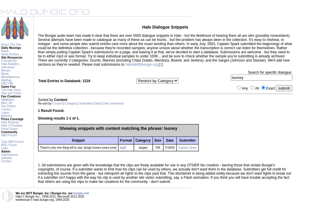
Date (97, 103)
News (5, 51)
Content (57, 103)
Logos (5, 112)
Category (71, 103)
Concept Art (8, 60)
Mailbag (6, 80)
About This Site (11, 44)
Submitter (85, 103)
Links (4, 148)
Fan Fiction (8, 106)
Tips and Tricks (11, 93)
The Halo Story (11, 90)
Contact (6, 161)
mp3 (123, 147)
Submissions (9, 154)
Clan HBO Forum (12, 141)
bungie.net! (81, 193)
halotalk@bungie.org (141, 64)
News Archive (10, 54)
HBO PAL (7, 83)
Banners (6, 115)
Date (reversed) (113, 103)
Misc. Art (6, 103)
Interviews (7, 67)
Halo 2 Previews (11, 125)
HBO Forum (9, 135)
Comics (6, 109)
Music (5, 73)
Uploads (6, 158)
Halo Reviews (10, 122)
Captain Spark (187, 147)
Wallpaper (7, 99)
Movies (6, 70)
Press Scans (9, 128)
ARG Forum (9, 145)
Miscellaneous (10, 77)
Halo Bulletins (10, 64)
